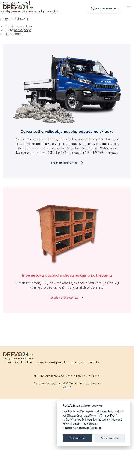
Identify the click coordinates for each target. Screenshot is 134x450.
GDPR (67, 387)
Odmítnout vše (110, 437)
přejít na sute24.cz (67, 162)
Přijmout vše (77, 437)
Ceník (19, 362)
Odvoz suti (78, 362)
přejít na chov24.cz (67, 297)
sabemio (94, 383)
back (18, 34)
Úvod (9, 362)
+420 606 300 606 (105, 8)
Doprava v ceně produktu (52, 362)
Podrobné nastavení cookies (82, 428)
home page (22, 30)
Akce (28, 362)
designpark (58, 383)
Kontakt (93, 362)
